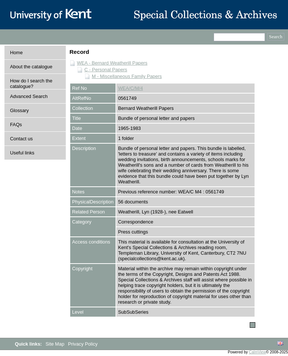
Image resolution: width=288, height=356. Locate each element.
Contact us (21, 138)
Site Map (56, 344)
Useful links (22, 153)
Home (16, 52)
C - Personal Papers (105, 69)
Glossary (19, 110)
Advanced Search (29, 96)
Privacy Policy (83, 344)
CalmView (257, 352)
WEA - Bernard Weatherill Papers (112, 63)
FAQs (16, 124)
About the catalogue (31, 66)
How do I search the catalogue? (31, 83)
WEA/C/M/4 (130, 88)
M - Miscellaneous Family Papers (127, 76)
